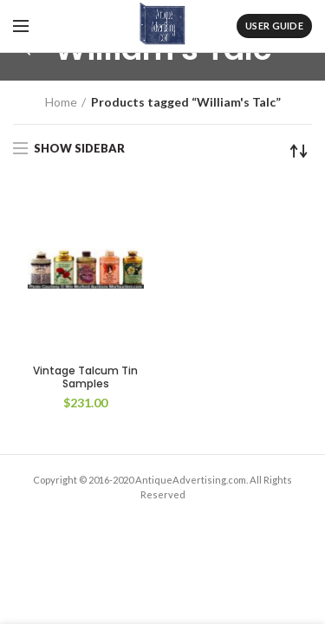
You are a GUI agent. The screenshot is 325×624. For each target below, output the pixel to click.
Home (61, 101)
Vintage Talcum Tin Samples (85, 377)
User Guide (274, 25)
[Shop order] (299, 151)
